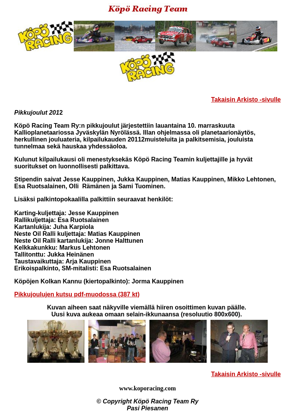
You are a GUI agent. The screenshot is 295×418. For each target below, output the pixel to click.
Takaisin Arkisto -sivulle (246, 99)
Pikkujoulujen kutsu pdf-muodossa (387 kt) (76, 294)
